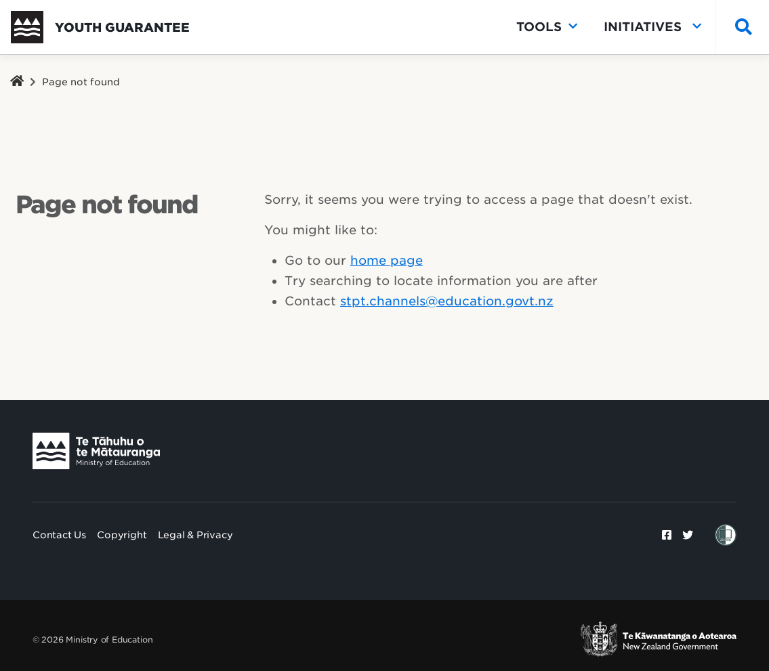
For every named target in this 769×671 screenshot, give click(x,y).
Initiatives (652, 27)
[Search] (740, 27)
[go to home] (100, 27)
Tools (546, 27)
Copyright (121, 534)
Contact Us (59, 534)
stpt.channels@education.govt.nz (447, 301)
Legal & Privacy (195, 534)
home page (386, 260)
